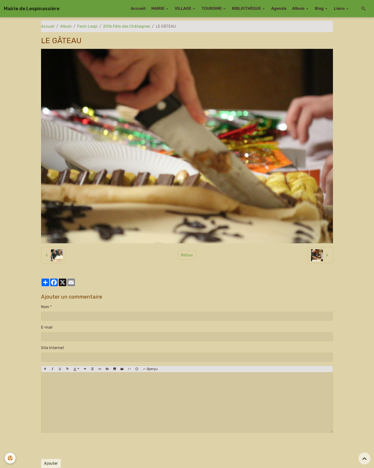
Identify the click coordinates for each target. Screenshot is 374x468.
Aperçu (150, 369)
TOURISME (211, 8)
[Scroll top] (364, 458)
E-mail (47, 327)
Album (298, 8)
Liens (339, 8)
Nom (45, 307)
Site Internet (52, 348)
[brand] (31, 8)
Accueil (138, 8)
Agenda (278, 8)
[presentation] (77, 446)
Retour (187, 255)
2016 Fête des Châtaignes (126, 26)
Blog (319, 8)
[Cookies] (10, 458)
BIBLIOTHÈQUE (247, 8)
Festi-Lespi (87, 26)
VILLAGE (183, 8)
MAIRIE (158, 8)
